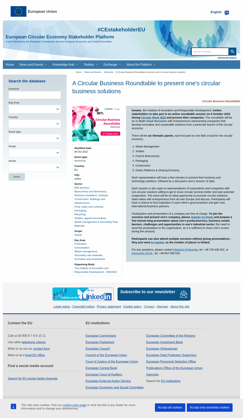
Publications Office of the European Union (174, 361)
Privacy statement (109, 300)
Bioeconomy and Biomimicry (90, 191)
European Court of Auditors (104, 368)
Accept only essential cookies (210, 407)
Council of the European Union (106, 348)
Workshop (79, 160)
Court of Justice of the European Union (112, 355)
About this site (179, 300)
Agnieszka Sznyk (142, 253)
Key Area (14, 102)
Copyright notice (83, 300)
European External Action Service (108, 374)
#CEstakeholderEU (119, 29)
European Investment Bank (164, 336)
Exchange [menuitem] (110, 64)
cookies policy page (74, 405)
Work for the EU (66, 396)
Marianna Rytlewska (185, 249)
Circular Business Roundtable (221, 101)
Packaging (80, 206)
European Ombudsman (162, 342)
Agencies (152, 368)
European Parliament (100, 336)
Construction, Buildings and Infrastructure (97, 198)
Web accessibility (147, 396)
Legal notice (62, 300)
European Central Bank (101, 361)
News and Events (93, 72)
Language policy (118, 396)
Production (80, 238)
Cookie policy (132, 300)
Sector (12, 160)
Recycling (79, 209)
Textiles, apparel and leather (89, 213)
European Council (98, 342)
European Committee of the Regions (170, 329)
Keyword (14, 88)
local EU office (35, 348)
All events (108, 72)
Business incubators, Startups (90, 194)
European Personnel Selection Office (171, 355)
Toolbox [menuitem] (89, 64)
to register (157, 242)
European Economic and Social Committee (115, 381)
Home (78, 72)
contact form (41, 342)
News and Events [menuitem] (31, 64)
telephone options (34, 336)
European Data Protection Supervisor (171, 348)
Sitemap (162, 300)
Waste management (85, 246)
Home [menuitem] (10, 64)
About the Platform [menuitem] (139, 64)
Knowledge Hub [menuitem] (63, 64)
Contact (149, 300)
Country (13, 117)
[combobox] (35, 109)
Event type (15, 131)
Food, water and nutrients (88, 202)
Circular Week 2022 (153, 117)
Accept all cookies (170, 407)
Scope (12, 146)
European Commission (101, 329)
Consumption (81, 242)
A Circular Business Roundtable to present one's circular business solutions (151, 72)
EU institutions (170, 374)
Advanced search (227, 58)
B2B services (81, 187)
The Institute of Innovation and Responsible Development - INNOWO (95, 264)
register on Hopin (202, 217)
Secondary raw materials (88, 249)
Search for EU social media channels (33, 372)
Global (78, 230)
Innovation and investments (89, 253)
